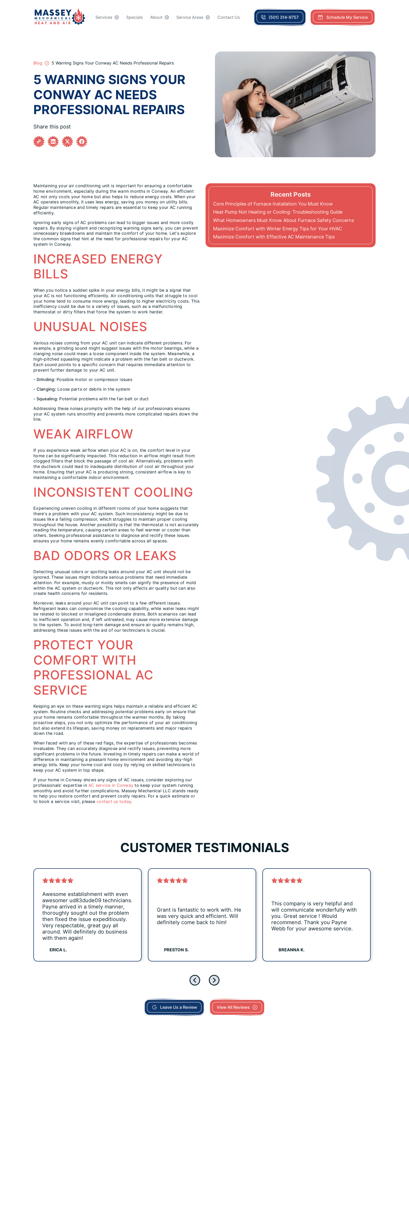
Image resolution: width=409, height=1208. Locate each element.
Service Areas (189, 17)
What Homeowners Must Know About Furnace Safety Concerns (283, 220)
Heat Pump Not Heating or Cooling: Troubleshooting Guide (277, 212)
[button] (107, 17)
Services (103, 17)
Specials (134, 17)
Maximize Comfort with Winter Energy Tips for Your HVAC (277, 228)
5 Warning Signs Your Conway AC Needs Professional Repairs (113, 63)
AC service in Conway (110, 785)
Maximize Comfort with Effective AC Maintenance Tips (274, 236)
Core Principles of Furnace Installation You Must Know (273, 204)
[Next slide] (214, 980)
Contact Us (228, 17)
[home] (60, 17)
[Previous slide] (195, 980)
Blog (37, 63)
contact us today (114, 801)
